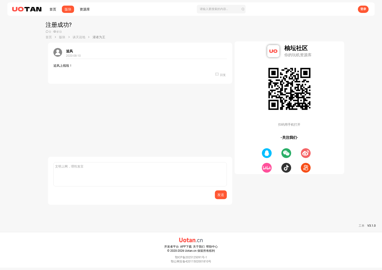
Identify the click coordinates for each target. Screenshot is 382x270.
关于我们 (199, 246)
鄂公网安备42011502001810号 (191, 261)
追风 (69, 51)
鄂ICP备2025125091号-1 (191, 257)
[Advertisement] (140, 123)
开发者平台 (171, 246)
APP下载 (186, 246)
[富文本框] (140, 174)
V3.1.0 (371, 225)
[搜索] (221, 9)
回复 (223, 75)
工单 (361, 225)
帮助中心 (212, 246)
